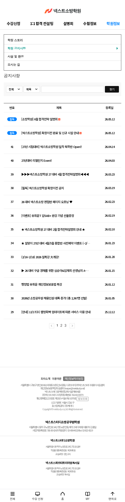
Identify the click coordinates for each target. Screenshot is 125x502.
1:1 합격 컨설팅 (41, 23)
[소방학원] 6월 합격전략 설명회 (39, 119)
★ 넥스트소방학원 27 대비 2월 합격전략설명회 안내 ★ (53, 230)
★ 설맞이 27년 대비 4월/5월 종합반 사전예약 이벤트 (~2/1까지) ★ (55, 243)
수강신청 (13, 23)
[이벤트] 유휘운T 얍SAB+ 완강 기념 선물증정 (47, 216)
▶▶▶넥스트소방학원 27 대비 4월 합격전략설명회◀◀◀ (55, 174)
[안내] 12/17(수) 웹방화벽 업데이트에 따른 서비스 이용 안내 (55, 312)
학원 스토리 (15, 40)
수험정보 (89, 23)
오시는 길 (13, 64)
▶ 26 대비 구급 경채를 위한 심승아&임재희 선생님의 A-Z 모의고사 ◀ (55, 271)
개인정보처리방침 (73, 378)
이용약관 (56, 378)
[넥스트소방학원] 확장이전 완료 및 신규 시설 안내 (50, 133)
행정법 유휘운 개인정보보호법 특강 (41, 285)
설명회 (68, 23)
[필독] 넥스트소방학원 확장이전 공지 (42, 188)
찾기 (112, 89)
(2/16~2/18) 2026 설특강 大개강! (40, 257)
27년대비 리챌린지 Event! (36, 161)
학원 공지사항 (16, 48)
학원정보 (113, 23)
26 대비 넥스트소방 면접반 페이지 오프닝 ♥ (46, 202)
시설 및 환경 (15, 56)
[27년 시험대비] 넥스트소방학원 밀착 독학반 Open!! (51, 147)
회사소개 (45, 378)
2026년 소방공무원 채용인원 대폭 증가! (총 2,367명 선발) (54, 298)
